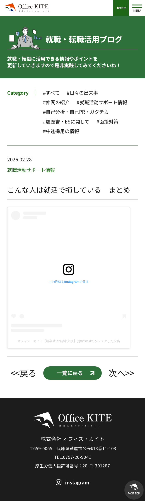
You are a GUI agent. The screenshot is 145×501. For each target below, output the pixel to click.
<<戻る (23, 373)
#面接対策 (107, 121)
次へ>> (121, 373)
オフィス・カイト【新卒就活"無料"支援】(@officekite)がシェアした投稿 (68, 341)
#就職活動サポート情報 (102, 102)
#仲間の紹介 (56, 102)
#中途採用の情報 (61, 131)
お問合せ (121, 8)
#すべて (51, 92)
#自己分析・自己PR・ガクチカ (76, 111)
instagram (77, 482)
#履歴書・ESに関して (66, 121)
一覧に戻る (70, 373)
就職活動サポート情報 (31, 169)
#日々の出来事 (82, 92)
